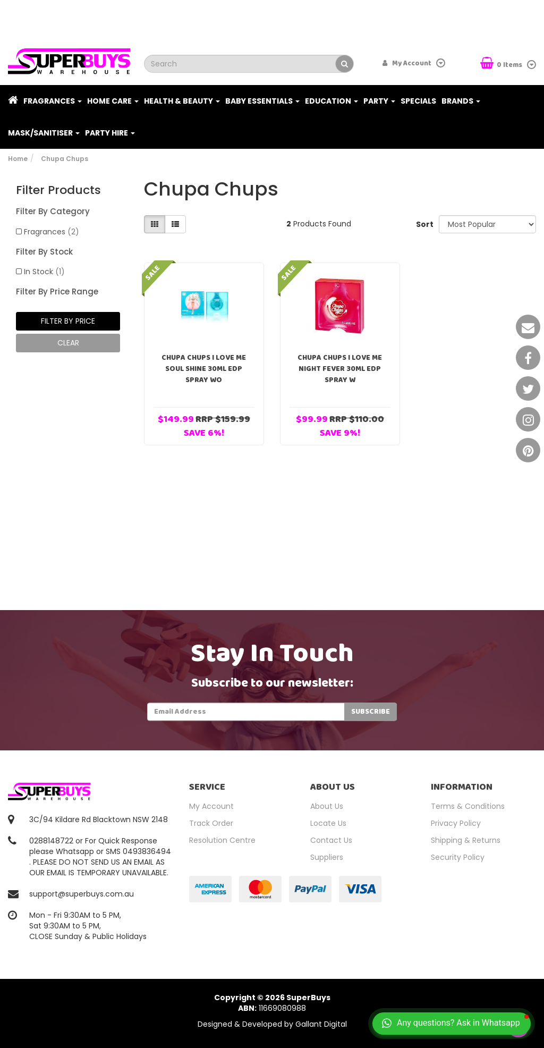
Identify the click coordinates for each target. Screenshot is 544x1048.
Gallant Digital (321, 1024)
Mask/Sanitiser (44, 133)
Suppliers (326, 857)
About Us (326, 806)
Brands (460, 101)
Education (331, 101)
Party (379, 101)
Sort (423, 224)
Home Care (113, 101)
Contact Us (331, 840)
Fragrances (52, 101)
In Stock (44, 271)
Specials (418, 101)
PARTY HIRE (110, 133)
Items (502, 64)
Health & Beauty (182, 101)
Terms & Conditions (468, 806)
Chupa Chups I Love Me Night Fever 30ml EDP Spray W (340, 368)
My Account (211, 806)
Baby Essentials (262, 101)
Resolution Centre (222, 840)
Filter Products (58, 190)
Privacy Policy (456, 823)
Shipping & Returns (465, 840)
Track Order (211, 823)
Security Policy (457, 857)
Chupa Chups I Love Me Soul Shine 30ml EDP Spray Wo (204, 368)
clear (68, 342)
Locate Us (328, 823)
